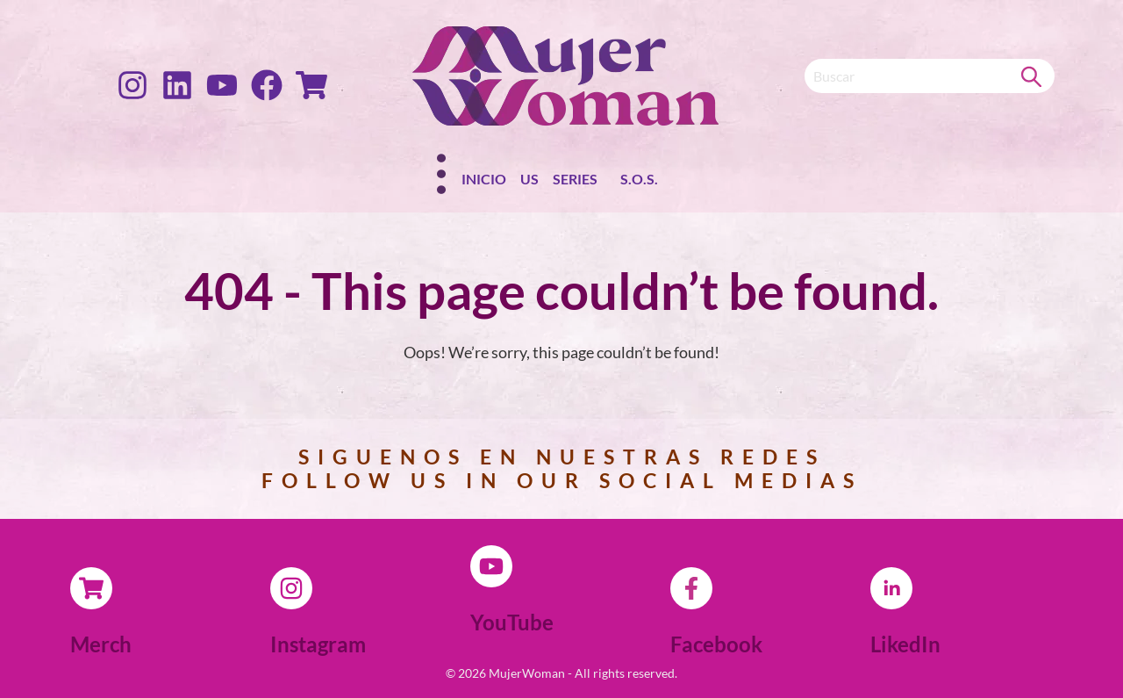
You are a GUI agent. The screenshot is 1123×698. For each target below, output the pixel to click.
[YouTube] (491, 566)
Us (529, 178)
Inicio (483, 178)
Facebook (716, 644)
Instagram (318, 644)
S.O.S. (639, 178)
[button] (579, 182)
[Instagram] (291, 588)
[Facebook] (691, 588)
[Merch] (91, 588)
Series (575, 178)
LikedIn (905, 644)
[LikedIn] (891, 588)
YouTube (512, 622)
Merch (101, 644)
